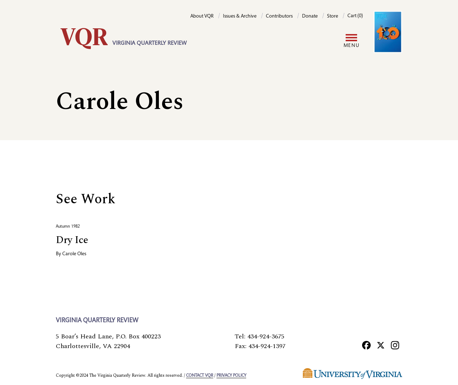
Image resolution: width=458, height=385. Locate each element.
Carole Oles (74, 254)
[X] (381, 345)
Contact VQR (199, 376)
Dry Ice (72, 240)
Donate (310, 16)
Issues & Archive (240, 16)
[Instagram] (395, 345)
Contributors (279, 16)
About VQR (202, 16)
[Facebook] (366, 345)
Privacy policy (231, 376)
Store (332, 16)
